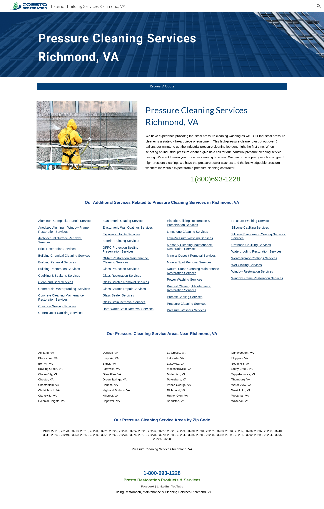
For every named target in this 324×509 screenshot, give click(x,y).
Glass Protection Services (121, 269)
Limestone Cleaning (181, 231)
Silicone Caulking (244, 227)
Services (202, 231)
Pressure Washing (244, 221)
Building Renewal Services (57, 262)
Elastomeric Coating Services (123, 221)
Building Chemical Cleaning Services (64, 255)
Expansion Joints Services (121, 234)
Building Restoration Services (59, 269)
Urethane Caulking (245, 245)
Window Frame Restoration (251, 278)
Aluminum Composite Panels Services (65, 221)
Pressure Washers (180, 310)
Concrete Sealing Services (57, 306)
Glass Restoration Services (122, 275)
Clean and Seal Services (55, 282)
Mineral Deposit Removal (185, 255)
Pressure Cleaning (180, 303)
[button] (319, 6)
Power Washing (178, 279)
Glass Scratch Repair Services (124, 289)
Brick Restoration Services (57, 249)
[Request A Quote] (162, 86)
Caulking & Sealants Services (59, 275)
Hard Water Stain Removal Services (128, 309)
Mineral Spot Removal (183, 262)
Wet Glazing (240, 265)
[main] (130, 44)
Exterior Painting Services (121, 241)
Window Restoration (246, 271)
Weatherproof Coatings (248, 258)
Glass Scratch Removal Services (126, 282)
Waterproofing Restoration (250, 251)
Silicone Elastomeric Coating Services (258, 234)
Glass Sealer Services (118, 295)
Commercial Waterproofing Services (64, 289)
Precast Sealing (178, 297)
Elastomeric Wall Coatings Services (128, 227)
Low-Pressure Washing (184, 238)
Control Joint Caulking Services (60, 313)
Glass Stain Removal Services (124, 302)
